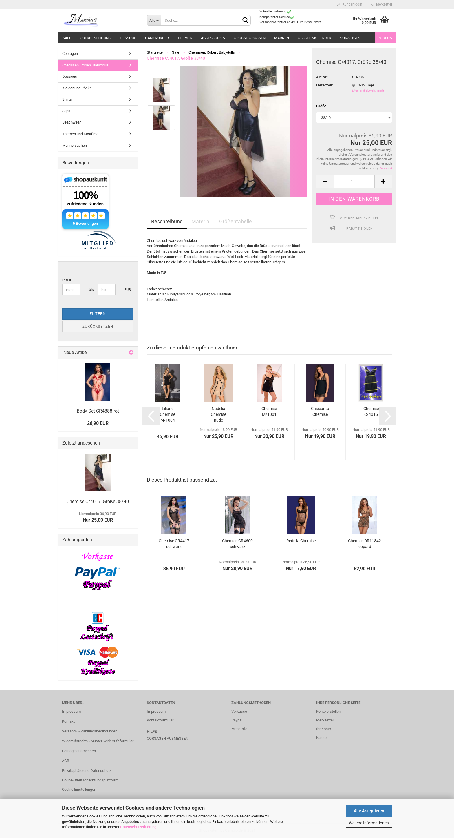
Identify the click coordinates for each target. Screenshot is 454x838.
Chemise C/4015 (371, 411)
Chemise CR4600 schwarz (237, 543)
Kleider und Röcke (77, 88)
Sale (67, 38)
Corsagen (70, 53)
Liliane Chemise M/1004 (167, 414)
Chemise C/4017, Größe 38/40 (98, 501)
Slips (66, 111)
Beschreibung (167, 221)
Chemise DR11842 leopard (364, 543)
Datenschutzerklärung (138, 827)
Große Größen (250, 38)
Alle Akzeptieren (369, 810)
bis (91, 289)
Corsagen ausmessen (167, 738)
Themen (184, 38)
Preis (67, 280)
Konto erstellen (328, 711)
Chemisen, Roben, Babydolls (85, 65)
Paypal (236, 720)
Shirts (67, 99)
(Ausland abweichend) (368, 90)
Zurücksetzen (97, 326)
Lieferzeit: (324, 85)
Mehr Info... (240, 729)
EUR (126, 289)
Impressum (71, 711)
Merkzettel (381, 4)
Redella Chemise (301, 540)
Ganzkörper (157, 38)
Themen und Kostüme (80, 134)
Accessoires (213, 38)
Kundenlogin (349, 4)
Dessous (128, 38)
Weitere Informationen (369, 823)
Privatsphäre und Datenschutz (86, 770)
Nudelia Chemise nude (218, 414)
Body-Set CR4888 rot (98, 411)
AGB (65, 761)
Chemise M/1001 (269, 411)
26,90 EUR (98, 423)
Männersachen (74, 145)
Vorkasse (239, 711)
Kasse (321, 737)
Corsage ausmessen (79, 751)
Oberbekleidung (95, 38)
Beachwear (71, 122)
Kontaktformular (160, 720)
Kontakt (68, 721)
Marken (281, 38)
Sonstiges (350, 38)
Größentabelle (235, 221)
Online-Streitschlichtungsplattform (90, 780)
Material (200, 221)
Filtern (98, 313)
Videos (385, 38)
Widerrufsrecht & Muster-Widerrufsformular (97, 741)
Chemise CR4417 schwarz (174, 543)
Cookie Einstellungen (79, 789)
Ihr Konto (323, 729)
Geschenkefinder (314, 38)
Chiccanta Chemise (320, 411)
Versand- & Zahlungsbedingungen (89, 731)
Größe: (322, 106)
